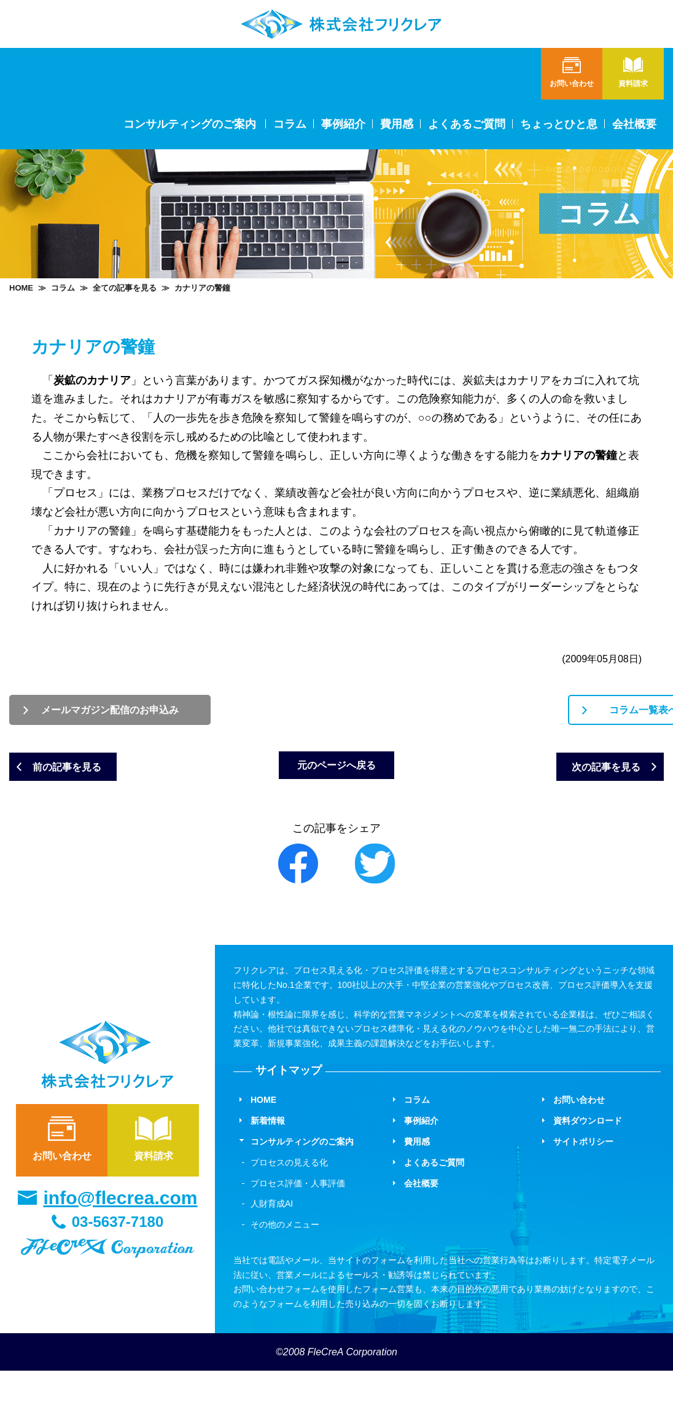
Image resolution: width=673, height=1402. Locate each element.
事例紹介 (343, 124)
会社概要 (634, 124)
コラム (289, 124)
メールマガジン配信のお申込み (163, 713)
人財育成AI (272, 1235)
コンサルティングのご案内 (302, 1173)
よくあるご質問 (466, 124)
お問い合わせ (61, 1169)
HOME (21, 287)
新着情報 (268, 1152)
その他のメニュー (285, 1256)
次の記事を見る (575, 779)
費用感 (396, 124)
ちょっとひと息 (558, 124)
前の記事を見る (98, 779)
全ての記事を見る (125, 287)
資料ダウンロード (587, 1152)
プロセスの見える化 (289, 1194)
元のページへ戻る (336, 790)
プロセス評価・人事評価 (298, 1215)
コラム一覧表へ (510, 713)
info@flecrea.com (121, 1229)
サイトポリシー (583, 1173)
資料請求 (153, 1169)
